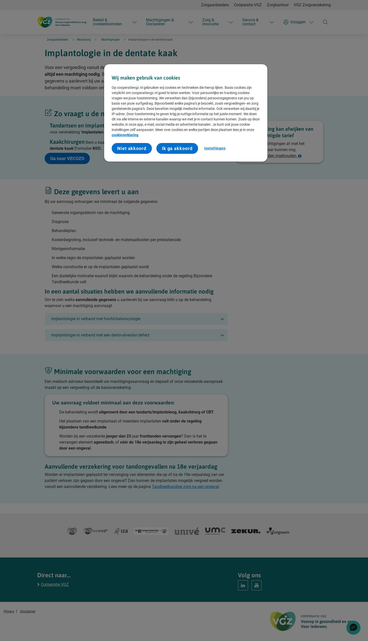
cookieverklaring (125, 135)
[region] (185, 113)
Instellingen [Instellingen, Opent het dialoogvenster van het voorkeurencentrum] (214, 148)
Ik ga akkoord (177, 148)
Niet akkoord (131, 148)
